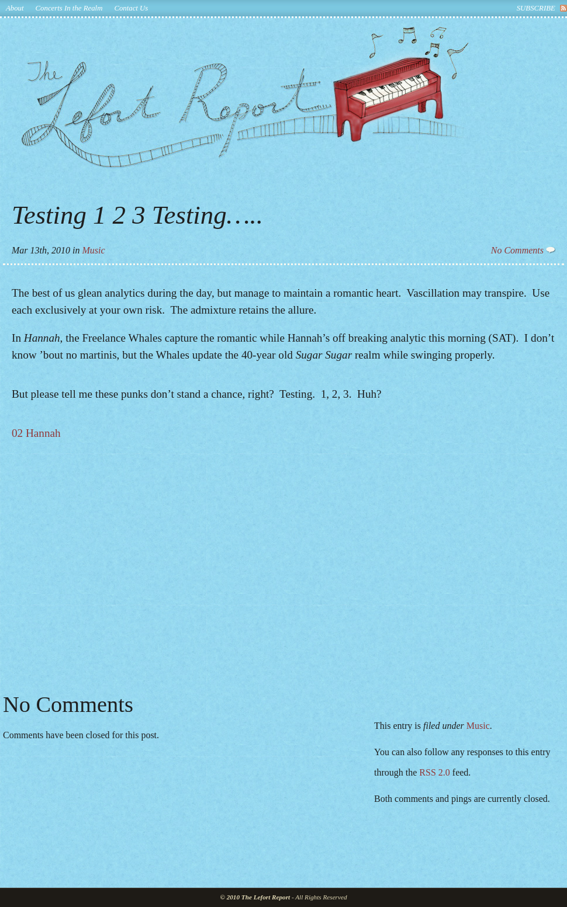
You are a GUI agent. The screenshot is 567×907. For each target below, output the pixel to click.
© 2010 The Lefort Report (255, 897)
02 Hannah (36, 433)
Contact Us (131, 8)
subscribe (536, 8)
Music (93, 250)
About (15, 8)
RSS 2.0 (434, 772)
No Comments (523, 250)
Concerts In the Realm (69, 8)
